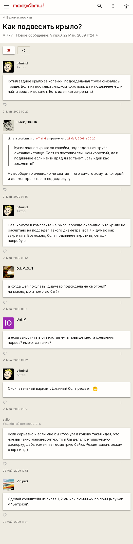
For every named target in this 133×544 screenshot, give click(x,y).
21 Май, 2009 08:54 (16, 258)
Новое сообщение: (32, 35)
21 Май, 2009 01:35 (15, 196)
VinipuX (56, 35)
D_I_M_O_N (25, 268)
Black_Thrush (27, 122)
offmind (22, 63)
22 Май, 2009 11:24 (80, 35)
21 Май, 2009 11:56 (15, 309)
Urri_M (21, 319)
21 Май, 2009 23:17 (15, 409)
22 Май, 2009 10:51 (15, 470)
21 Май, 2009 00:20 (16, 111)
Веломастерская (17, 17)
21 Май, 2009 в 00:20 (81, 138)
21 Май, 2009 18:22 (15, 360)
